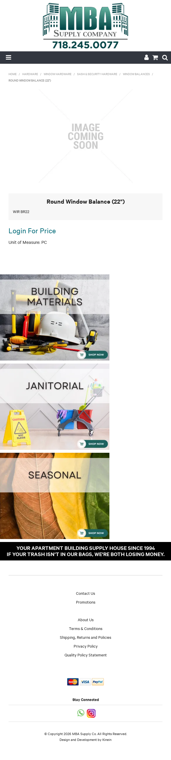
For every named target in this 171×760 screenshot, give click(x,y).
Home (13, 74)
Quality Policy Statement (86, 654)
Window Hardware (58, 74)
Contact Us (85, 593)
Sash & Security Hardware (97, 74)
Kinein (106, 739)
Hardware (30, 74)
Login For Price (32, 230)
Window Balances (136, 74)
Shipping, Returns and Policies (85, 637)
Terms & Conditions (85, 628)
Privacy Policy (86, 645)
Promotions (85, 601)
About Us (86, 619)
